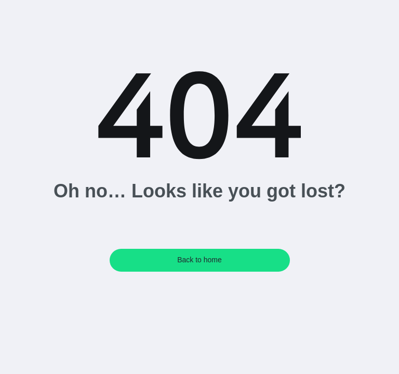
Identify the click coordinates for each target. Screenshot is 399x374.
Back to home (199, 260)
